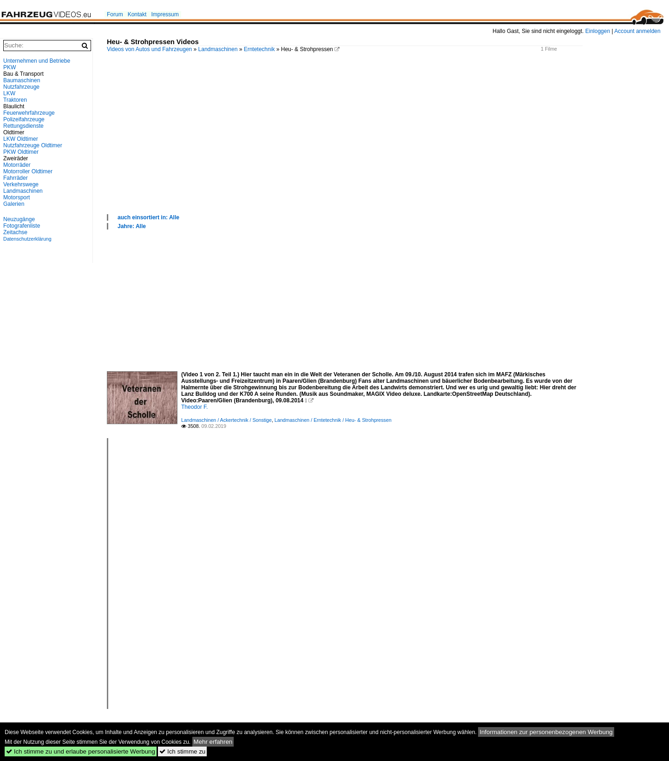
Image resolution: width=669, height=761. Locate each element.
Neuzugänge (19, 219)
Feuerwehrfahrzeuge (29, 113)
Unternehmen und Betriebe (36, 61)
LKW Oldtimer (20, 139)
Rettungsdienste (23, 126)
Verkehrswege (21, 184)
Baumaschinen (21, 80)
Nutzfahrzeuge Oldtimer (32, 145)
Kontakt (137, 14)
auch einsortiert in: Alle (148, 217)
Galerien (13, 204)
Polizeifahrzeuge (24, 119)
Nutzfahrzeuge (21, 87)
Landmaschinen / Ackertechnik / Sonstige (226, 420)
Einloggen (597, 31)
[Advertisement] (383, 144)
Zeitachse (15, 232)
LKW (9, 93)
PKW (9, 67)
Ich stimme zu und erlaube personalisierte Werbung (80, 751)
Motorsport (16, 197)
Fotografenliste (21, 226)
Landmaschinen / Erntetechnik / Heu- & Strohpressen (333, 420)
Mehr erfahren (213, 741)
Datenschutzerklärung (27, 239)
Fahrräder (15, 178)
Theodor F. (194, 407)
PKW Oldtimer (21, 152)
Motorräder (17, 165)
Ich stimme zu (182, 751)
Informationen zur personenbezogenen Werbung (546, 731)
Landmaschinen (218, 49)
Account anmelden (637, 31)
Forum (115, 14)
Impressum (164, 14)
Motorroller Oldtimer (27, 171)
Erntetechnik (259, 49)
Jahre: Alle (132, 226)
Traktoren (15, 100)
